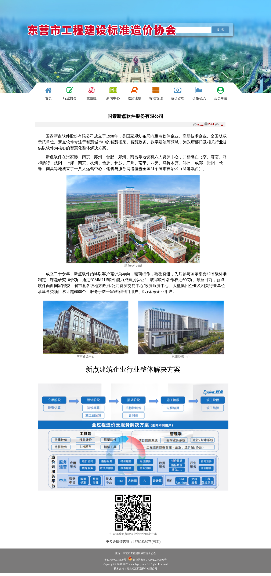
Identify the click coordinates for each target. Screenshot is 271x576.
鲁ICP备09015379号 (115, 559)
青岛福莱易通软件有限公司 (142, 568)
